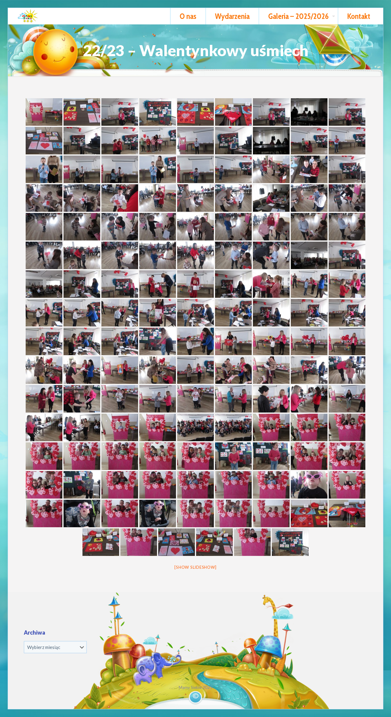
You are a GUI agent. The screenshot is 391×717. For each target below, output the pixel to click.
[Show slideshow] (195, 567)
